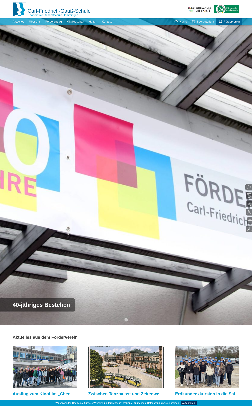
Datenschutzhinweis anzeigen (163, 403)
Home (178, 21)
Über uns (36, 21)
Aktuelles (19, 21)
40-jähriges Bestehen (43, 304)
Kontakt (111, 21)
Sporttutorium (201, 21)
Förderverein (229, 21)
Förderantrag (55, 21)
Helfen (96, 21)
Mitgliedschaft (78, 21)
